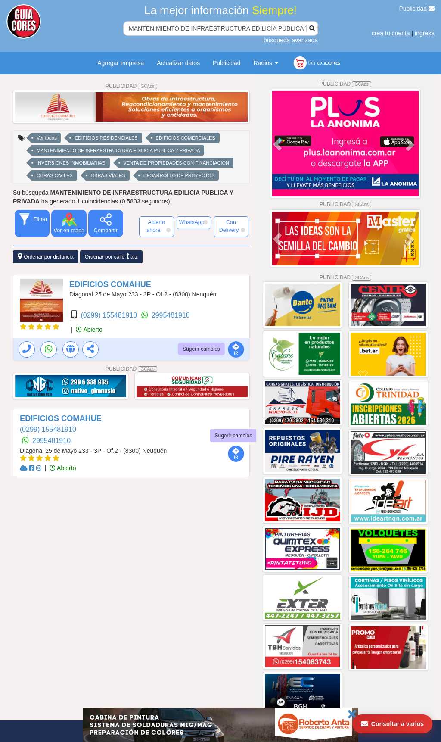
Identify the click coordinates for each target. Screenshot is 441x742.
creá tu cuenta (391, 33)
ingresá (425, 33)
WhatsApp (193, 222)
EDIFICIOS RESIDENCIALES (106, 137)
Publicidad (417, 8)
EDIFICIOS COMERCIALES (185, 137)
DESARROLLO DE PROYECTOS (178, 175)
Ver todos (46, 137)
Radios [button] (266, 62)
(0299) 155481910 (110, 315)
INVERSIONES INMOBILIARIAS (71, 162)
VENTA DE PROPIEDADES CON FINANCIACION (177, 162)
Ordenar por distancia (46, 256)
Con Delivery (232, 226)
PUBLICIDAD (131, 86)
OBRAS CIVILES (55, 175)
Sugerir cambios (201, 349)
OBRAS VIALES (108, 175)
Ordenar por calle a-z (111, 256)
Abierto (89, 329)
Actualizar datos (178, 62)
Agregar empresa (120, 62)
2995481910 (171, 315)
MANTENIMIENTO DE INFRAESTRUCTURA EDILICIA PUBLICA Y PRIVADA (118, 150)
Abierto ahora (158, 226)
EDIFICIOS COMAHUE (110, 284)
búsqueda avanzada (291, 40)
